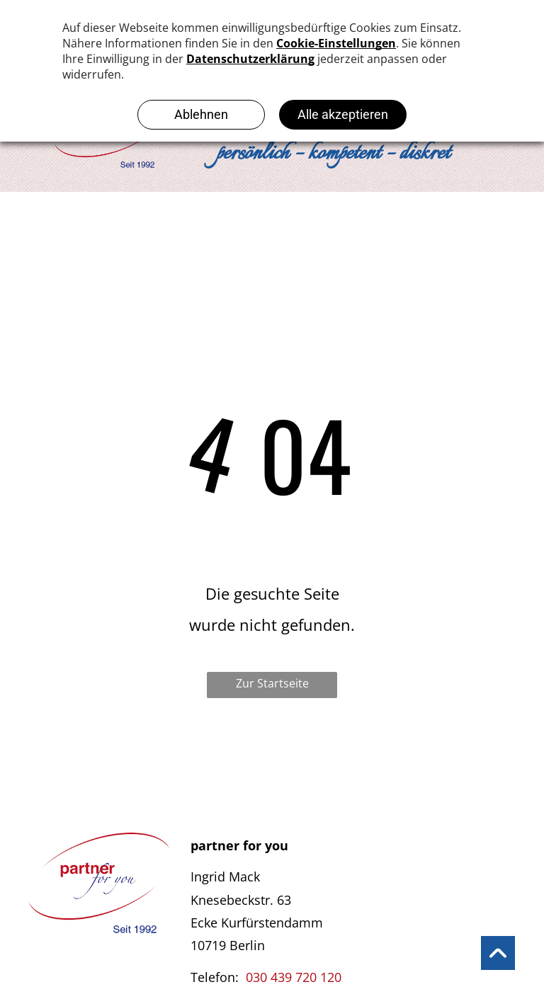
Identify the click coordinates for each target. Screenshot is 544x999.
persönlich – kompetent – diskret (333, 153)
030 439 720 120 (293, 977)
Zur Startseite (272, 683)
